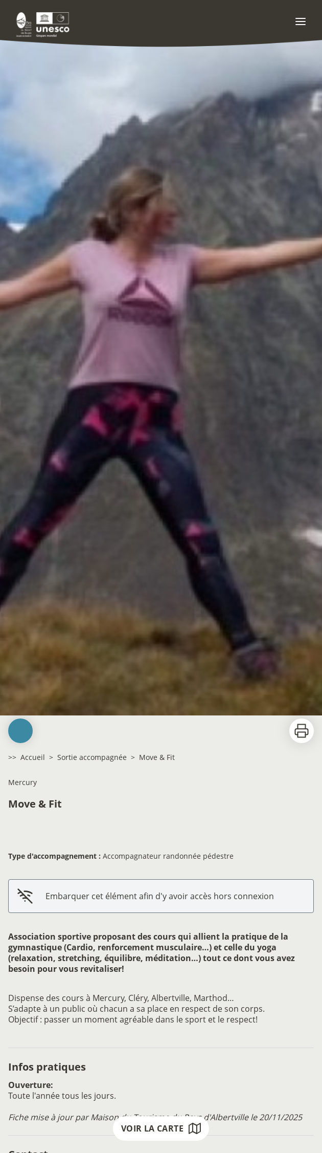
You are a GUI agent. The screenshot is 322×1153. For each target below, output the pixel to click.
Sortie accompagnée (92, 757)
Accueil (32, 757)
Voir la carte (161, 1128)
